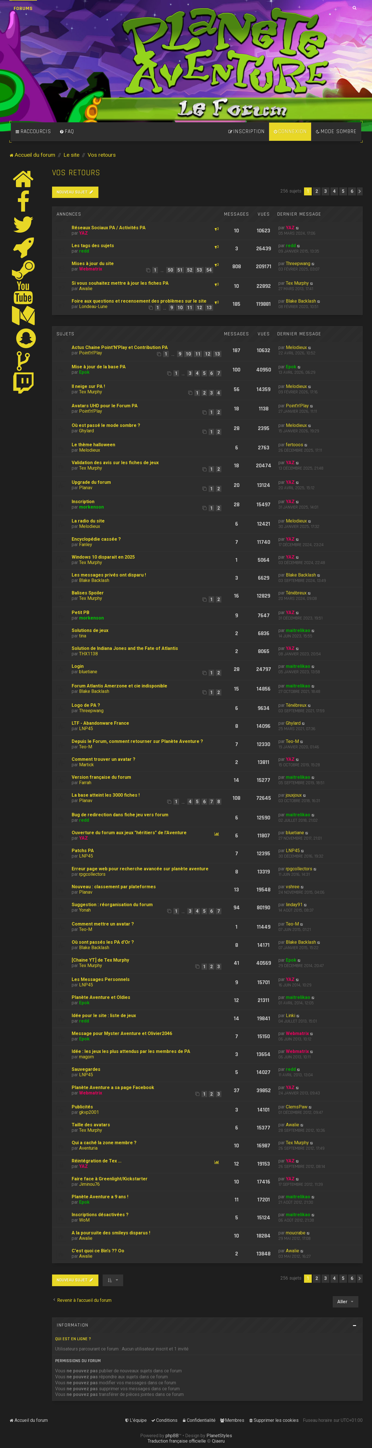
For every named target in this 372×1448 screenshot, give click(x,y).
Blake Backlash (301, 301)
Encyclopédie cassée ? (96, 539)
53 (199, 270)
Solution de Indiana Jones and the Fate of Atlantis (125, 648)
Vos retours (76, 173)
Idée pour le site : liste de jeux (104, 1015)
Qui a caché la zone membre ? (104, 1142)
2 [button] (316, 191)
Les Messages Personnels (101, 979)
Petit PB (80, 612)
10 (180, 307)
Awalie (85, 288)
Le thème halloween (93, 444)
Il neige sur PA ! (88, 386)
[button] (360, 191)
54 (209, 270)
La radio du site (88, 521)
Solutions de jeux (90, 630)
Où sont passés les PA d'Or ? (103, 942)
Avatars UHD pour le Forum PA (105, 405)
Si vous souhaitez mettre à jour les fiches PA (120, 283)
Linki (290, 1015)
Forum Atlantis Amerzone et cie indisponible (119, 686)
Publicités (82, 1107)
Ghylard (86, 430)
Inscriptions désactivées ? (100, 1214)
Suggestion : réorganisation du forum (112, 904)
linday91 (294, 904)
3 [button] (325, 191)
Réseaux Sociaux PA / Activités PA (109, 227)
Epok (84, 372)
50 (170, 270)
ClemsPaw (296, 1107)
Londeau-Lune (93, 306)
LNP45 (86, 728)
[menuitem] (66, 132)
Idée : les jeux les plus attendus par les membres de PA (131, 1051)
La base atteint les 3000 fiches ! (106, 795)
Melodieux (296, 347)
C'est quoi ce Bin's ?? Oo (98, 1250)
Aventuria (88, 1148)
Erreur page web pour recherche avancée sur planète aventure (140, 868)
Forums (23, 8)
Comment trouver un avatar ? (103, 759)
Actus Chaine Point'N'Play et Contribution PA (120, 347)
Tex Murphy (297, 283)
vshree (292, 886)
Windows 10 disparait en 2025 (103, 557)
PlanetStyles (219, 1435)
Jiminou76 (89, 1184)
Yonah (85, 910)
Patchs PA (83, 850)
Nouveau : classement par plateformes (114, 886)
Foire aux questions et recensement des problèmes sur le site (139, 301)
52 (189, 270)
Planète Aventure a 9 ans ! (100, 1196)
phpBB (172, 1435)
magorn (86, 1056)
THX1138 (88, 653)
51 (180, 270)
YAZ (83, 233)
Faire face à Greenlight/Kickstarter (110, 1178)
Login (78, 666)
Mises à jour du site (93, 263)
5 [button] (343, 191)
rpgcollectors (92, 874)
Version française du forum (101, 777)
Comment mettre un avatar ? (103, 924)
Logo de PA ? (86, 705)
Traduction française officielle (177, 1441)
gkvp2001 (89, 1112)
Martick (86, 764)
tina (82, 636)
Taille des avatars (91, 1124)
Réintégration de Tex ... (96, 1161)
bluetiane (88, 671)
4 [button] (334, 191)
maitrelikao (298, 630)
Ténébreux (296, 593)
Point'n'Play (90, 353)
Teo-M (85, 746)
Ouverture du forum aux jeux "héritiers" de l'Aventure (129, 832)
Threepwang (298, 263)
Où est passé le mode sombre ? (106, 425)
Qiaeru (218, 1441)
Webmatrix (90, 269)
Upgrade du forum (91, 482)
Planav (85, 487)
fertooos (294, 444)
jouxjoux (294, 795)
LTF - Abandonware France (100, 723)
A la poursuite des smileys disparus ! (111, 1233)
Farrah (85, 782)
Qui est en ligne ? (73, 1339)
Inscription (83, 501)
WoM (84, 1220)
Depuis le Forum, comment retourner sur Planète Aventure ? (137, 741)
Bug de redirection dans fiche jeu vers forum (120, 814)
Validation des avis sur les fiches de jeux (115, 462)
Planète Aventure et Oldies (101, 997)
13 (209, 307)
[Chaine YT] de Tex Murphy (100, 960)
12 (199, 307)
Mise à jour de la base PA (99, 366)
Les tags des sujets (93, 245)
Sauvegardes (86, 1069)
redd (84, 251)
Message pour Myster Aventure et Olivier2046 (122, 1033)
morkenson (91, 507)
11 (189, 307)
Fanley (85, 544)
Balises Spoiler (88, 593)
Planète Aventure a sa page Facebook (113, 1087)
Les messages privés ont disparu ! (109, 575)
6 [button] (352, 191)
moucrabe (295, 1233)
